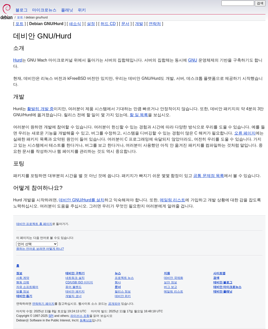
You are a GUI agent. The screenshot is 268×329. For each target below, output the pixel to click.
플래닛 (67, 10)
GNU (192, 60)
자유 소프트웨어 (27, 287)
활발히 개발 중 (40, 109)
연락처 (155, 24)
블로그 (21, 10)
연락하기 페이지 (43, 303)
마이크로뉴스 (44, 10)
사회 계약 (22, 278)
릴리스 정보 (123, 291)
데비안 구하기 (74, 273)
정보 (19, 273)
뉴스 (118, 273)
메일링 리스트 (172, 200)
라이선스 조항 (79, 316)
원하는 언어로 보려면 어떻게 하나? (40, 248)
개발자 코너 (73, 296)
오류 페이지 (245, 133)
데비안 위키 (123, 296)
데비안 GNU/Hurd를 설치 (81, 200)
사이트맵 (219, 273)
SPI (51, 316)
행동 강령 (22, 282)
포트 (20, 17)
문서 (125, 24)
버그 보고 (170, 287)
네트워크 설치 (74, 278)
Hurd (17, 60)
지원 (167, 273)
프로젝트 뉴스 (124, 278)
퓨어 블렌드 (73, 287)
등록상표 (86, 320)
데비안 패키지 (74, 291)
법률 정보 (22, 291)
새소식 (75, 24)
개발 (139, 24)
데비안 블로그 (222, 282)
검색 (216, 278)
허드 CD (108, 24)
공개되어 (114, 303)
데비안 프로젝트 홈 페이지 (34, 224)
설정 (91, 24)
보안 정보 (170, 282)
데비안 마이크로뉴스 (227, 287)
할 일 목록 (139, 115)
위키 (82, 10)
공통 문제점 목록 (208, 175)
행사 (118, 282)
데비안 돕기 (24, 296)
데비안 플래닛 (222, 291)
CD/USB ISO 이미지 (79, 282)
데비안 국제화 (173, 278)
